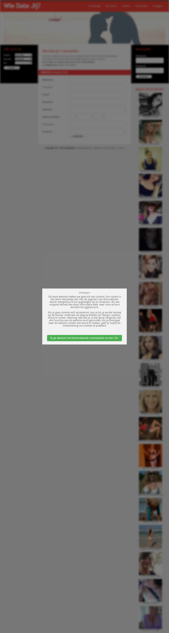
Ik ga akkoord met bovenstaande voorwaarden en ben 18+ (84, 338)
